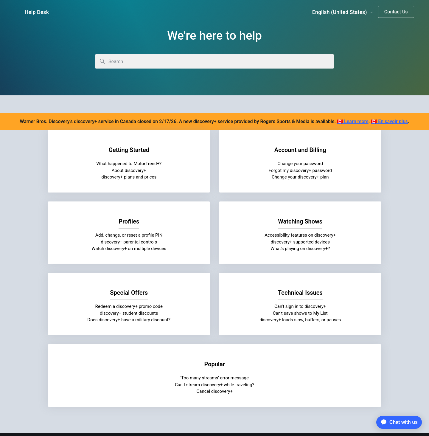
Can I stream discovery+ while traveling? (214, 319)
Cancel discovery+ (214, 326)
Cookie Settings (214, 397)
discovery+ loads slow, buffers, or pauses (328, 248)
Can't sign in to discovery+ (329, 235)
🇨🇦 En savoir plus (389, 121)
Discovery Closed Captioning (241, 383)
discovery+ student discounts (214, 241)
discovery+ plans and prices (100, 177)
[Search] (214, 61)
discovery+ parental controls (329, 170)
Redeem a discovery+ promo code (214, 235)
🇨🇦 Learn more (353, 121)
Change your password (214, 163)
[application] (397, 422)
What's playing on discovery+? (100, 248)
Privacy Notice (144, 383)
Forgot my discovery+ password (214, 170)
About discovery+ (100, 170)
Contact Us (396, 12)
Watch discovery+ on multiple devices (328, 177)
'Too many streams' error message (214, 313)
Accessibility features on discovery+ (100, 235)
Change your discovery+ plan (214, 177)
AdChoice (289, 383)
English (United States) (342, 12)
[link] (40, 12)
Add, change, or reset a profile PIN (328, 163)
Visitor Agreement (186, 383)
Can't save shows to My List (328, 241)
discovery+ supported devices (100, 241)
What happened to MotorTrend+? (100, 163)
